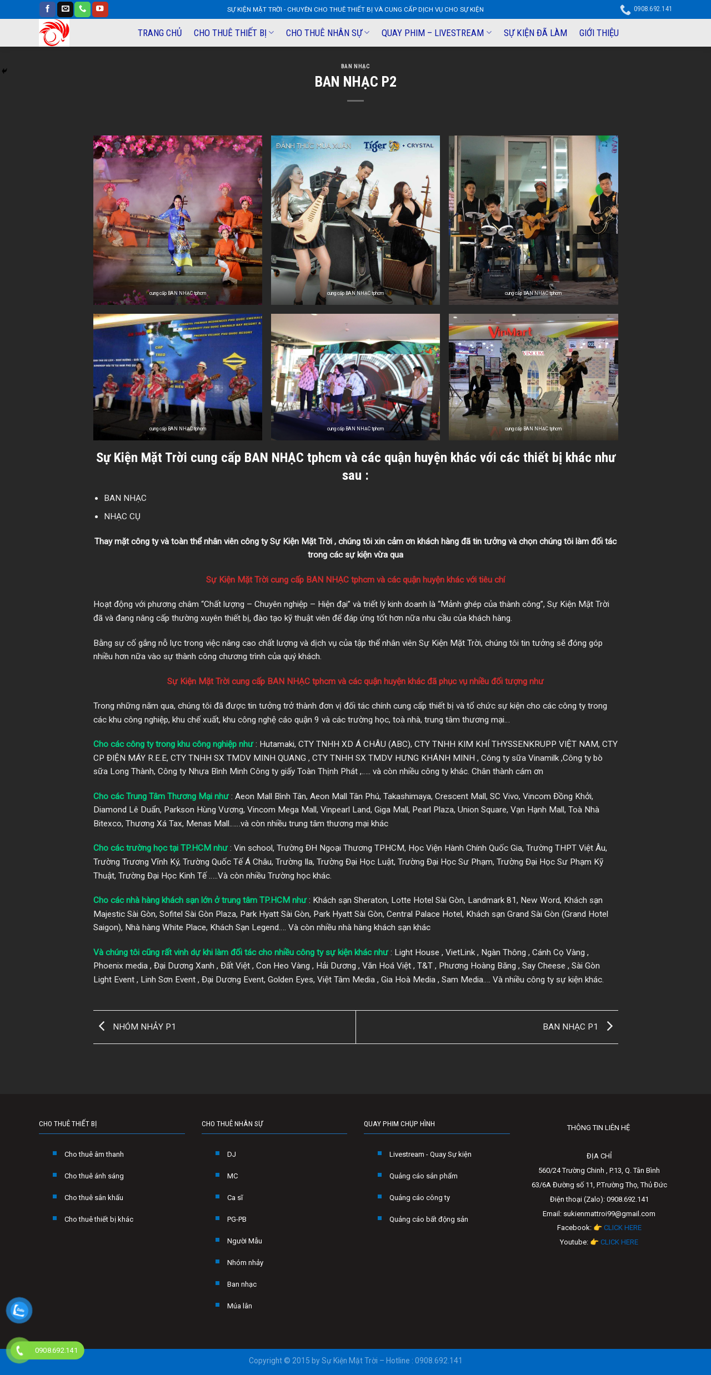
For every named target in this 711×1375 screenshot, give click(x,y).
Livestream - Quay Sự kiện (430, 1154)
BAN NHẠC (355, 66)
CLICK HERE (623, 1227)
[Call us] (82, 10)
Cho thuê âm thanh (94, 1154)
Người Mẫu (244, 1241)
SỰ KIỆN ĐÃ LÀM (535, 32)
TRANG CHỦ (160, 32)
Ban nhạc (242, 1284)
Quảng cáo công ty (419, 1197)
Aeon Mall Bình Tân (270, 796)
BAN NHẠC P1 (580, 1027)
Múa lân (239, 1306)
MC (232, 1176)
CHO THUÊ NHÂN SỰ (327, 32)
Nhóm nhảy (245, 1262)
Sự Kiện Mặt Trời (141, 457)
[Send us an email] (65, 10)
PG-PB (237, 1219)
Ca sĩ (235, 1197)
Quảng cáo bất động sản (428, 1219)
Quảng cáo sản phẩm (423, 1176)
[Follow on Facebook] (47, 10)
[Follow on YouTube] (100, 10)
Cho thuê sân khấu (93, 1197)
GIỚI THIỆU (599, 32)
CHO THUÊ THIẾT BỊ (234, 32)
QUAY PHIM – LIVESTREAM (436, 32)
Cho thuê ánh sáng (94, 1176)
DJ (231, 1154)
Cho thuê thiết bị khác (98, 1219)
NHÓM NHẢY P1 (134, 1027)
